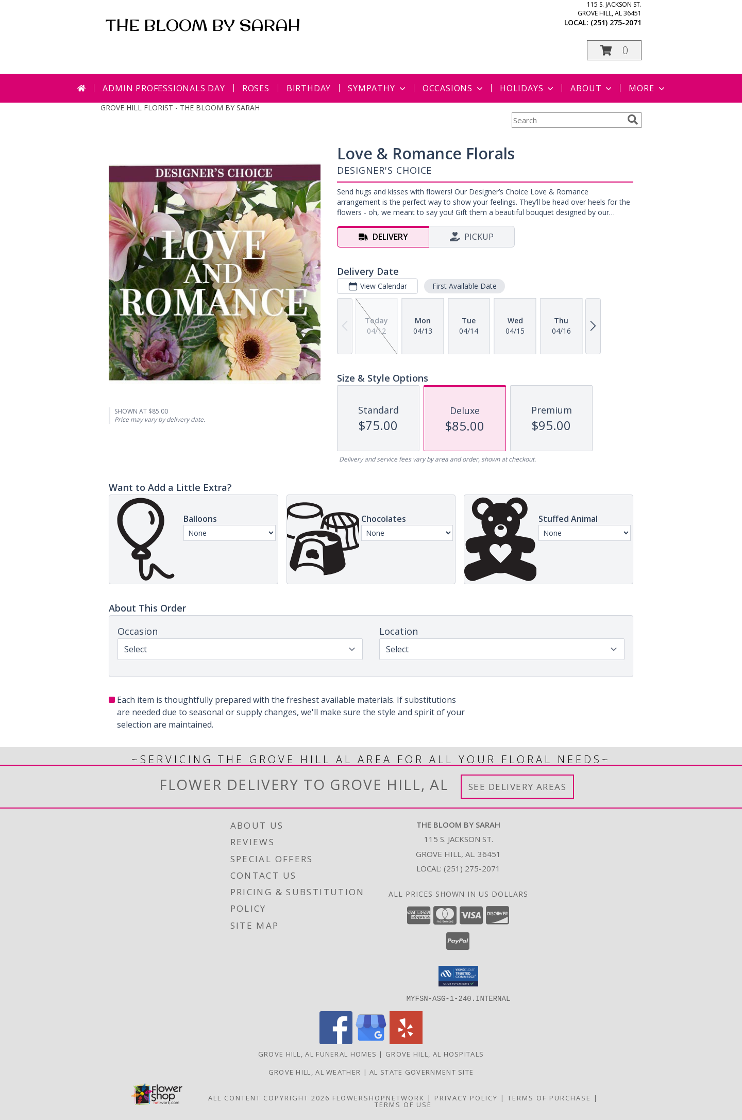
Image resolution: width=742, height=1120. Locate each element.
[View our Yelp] (406, 1041)
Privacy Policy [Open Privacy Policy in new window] (466, 1097)
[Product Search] (567, 120)
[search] (633, 119)
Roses (255, 88)
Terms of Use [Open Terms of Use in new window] (403, 1104)
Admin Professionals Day (164, 88)
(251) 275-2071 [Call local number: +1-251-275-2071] (616, 22)
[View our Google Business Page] (371, 1041)
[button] (614, 50)
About (592, 88)
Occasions (454, 88)
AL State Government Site (421, 1071)
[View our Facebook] (335, 1041)
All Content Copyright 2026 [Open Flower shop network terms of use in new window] (269, 1097)
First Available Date (464, 286)
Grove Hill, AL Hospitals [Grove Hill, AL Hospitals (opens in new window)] (434, 1053)
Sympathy (377, 88)
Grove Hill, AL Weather (314, 1071)
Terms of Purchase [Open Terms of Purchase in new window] (549, 1097)
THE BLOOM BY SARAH (203, 25)
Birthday (308, 88)
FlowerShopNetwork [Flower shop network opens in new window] (378, 1097)
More (647, 88)
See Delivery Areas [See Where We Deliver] (517, 787)
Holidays (527, 88)
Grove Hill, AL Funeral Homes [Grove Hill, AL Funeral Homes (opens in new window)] (317, 1053)
